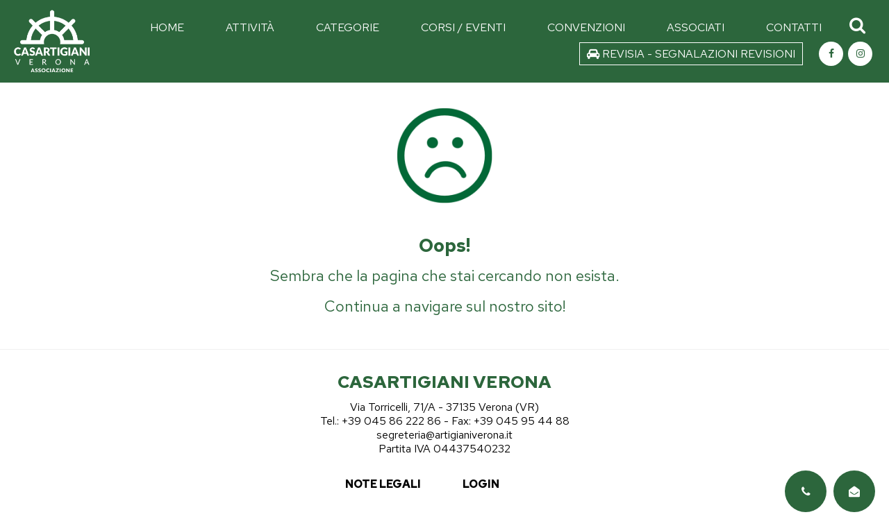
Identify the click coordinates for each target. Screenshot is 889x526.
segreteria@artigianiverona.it (444, 434)
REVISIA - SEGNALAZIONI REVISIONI (691, 53)
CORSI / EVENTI (463, 27)
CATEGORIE (347, 27)
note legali (383, 484)
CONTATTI (794, 27)
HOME (167, 27)
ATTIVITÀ (250, 27)
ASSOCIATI (695, 27)
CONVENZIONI (586, 27)
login (481, 484)
